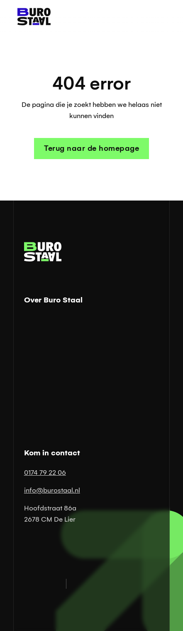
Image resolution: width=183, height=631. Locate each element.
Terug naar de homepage (91, 148)
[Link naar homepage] (32, 16)
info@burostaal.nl (52, 490)
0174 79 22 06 (45, 472)
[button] (157, 16)
